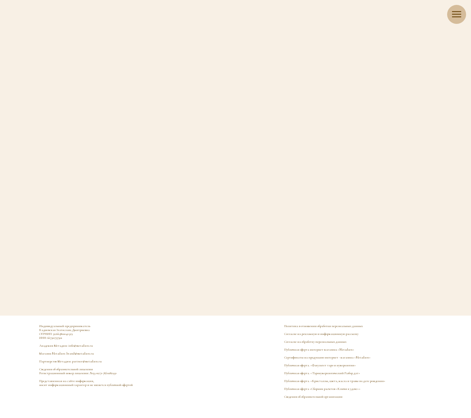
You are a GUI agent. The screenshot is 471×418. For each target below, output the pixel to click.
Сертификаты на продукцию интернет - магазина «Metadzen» (327, 357)
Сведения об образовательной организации (313, 397)
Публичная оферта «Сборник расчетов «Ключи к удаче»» (322, 389)
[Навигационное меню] (456, 14)
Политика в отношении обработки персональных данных (323, 326)
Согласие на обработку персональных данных (315, 342)
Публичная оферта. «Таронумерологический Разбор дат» (322, 373)
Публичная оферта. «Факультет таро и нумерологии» (320, 365)
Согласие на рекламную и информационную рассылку (321, 334)
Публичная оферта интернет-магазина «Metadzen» (319, 350)
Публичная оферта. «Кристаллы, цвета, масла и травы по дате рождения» (334, 381)
